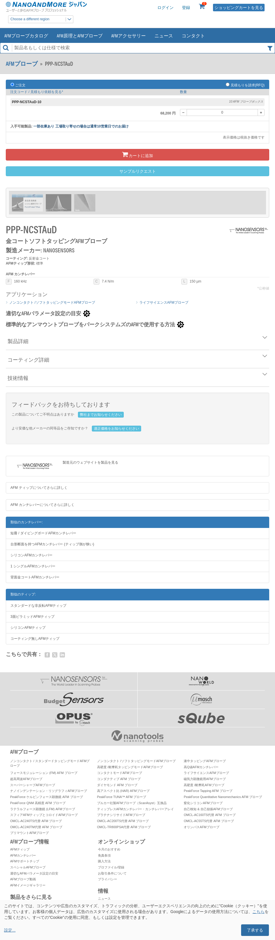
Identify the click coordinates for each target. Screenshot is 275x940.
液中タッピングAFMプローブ (204, 761)
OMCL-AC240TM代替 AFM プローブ (36, 827)
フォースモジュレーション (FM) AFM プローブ (43, 773)
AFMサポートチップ (24, 861)
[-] (183, 112)
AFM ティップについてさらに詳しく (39, 488)
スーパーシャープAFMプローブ (32, 785)
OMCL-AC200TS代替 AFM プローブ (123, 821)
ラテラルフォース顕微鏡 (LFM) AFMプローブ (42, 809)
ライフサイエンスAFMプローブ (163, 302)
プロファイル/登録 (111, 867)
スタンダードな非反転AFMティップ (38, 606)
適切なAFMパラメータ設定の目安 (34, 873)
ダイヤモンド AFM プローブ (117, 785)
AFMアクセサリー (128, 35)
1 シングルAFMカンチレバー (32, 566)
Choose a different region (41, 19)
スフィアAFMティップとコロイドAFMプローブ (44, 815)
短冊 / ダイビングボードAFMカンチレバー (43, 533)
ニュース (163, 35)
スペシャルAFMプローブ (27, 867)
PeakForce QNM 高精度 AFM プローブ (37, 803)
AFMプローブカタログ (26, 35)
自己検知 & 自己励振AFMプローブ (208, 809)
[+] (261, 112)
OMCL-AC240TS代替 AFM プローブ (36, 821)
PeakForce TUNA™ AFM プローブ (121, 797)
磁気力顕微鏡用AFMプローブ (204, 779)
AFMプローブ (22, 63)
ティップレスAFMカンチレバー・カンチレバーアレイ (135, 809)
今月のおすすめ (109, 849)
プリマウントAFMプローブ (29, 833)
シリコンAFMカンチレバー (31, 555)
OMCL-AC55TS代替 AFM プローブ (209, 821)
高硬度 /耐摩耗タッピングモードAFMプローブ (130, 767)
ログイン (165, 7)
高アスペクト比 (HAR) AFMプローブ (123, 791)
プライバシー (107, 879)
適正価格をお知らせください (116, 429)
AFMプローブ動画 (23, 879)
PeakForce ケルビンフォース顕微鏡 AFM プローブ (46, 797)
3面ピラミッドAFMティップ (32, 617)
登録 (186, 7)
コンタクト (193, 35)
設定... (10, 930)
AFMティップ (20, 849)
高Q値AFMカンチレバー (201, 767)
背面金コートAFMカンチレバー (34, 577)
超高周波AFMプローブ (26, 779)
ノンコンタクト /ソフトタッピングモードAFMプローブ (52, 302)
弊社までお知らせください (101, 415)
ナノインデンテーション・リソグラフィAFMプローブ (48, 791)
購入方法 (104, 861)
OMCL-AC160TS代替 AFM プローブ (209, 815)
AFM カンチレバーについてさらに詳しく (42, 505)
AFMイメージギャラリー (27, 885)
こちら (258, 911)
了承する (255, 930)
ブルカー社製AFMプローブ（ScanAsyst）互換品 (132, 803)
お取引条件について (112, 873)
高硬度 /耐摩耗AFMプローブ (204, 785)
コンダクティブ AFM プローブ (119, 779)
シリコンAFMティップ (27, 628)
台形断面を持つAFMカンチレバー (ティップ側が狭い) (52, 544)
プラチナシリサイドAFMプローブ (121, 815)
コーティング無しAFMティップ (34, 639)
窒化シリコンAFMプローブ (203, 803)
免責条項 (104, 855)
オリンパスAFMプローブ (201, 827)
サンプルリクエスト (137, 171)
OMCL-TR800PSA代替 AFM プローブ (124, 827)
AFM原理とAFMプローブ (80, 35)
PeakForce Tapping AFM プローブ (208, 791)
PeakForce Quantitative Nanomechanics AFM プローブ (223, 797)
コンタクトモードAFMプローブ (119, 773)
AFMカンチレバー (23, 855)
